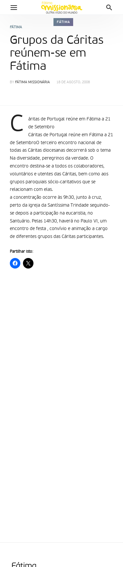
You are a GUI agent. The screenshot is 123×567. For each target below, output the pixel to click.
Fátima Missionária (32, 82)
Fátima (63, 22)
